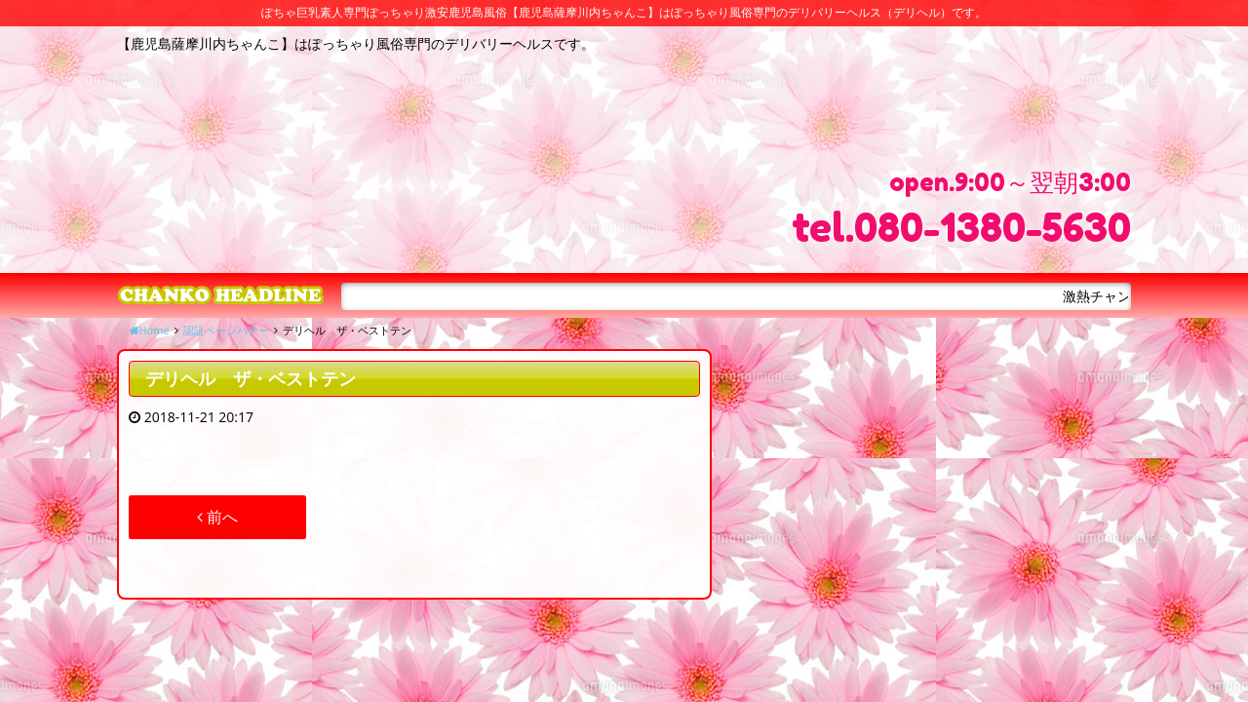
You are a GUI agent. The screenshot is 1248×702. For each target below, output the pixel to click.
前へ (217, 516)
